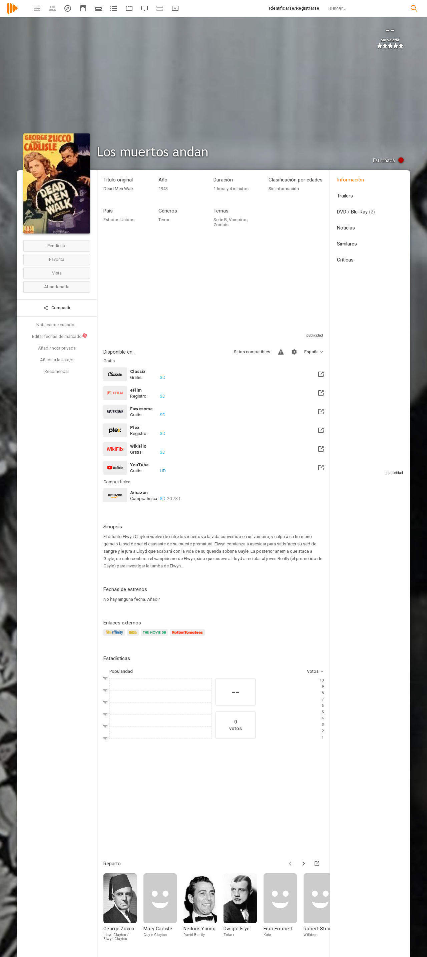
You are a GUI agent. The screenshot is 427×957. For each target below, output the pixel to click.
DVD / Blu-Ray (356, 212)
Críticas (345, 260)
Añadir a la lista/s (56, 359)
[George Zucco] (123, 910)
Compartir (56, 308)
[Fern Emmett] (284, 910)
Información (350, 180)
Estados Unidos (118, 219)
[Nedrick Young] (203, 910)
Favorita (56, 259)
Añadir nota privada (57, 348)
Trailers (345, 196)
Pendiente (56, 245)
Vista (57, 273)
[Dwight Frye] (244, 910)
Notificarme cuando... (56, 324)
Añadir (153, 599)
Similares (347, 244)
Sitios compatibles (252, 351)
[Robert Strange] (324, 910)
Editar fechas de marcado (60, 336)
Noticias (346, 228)
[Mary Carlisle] (163, 910)
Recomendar (56, 371)
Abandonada (56, 286)
